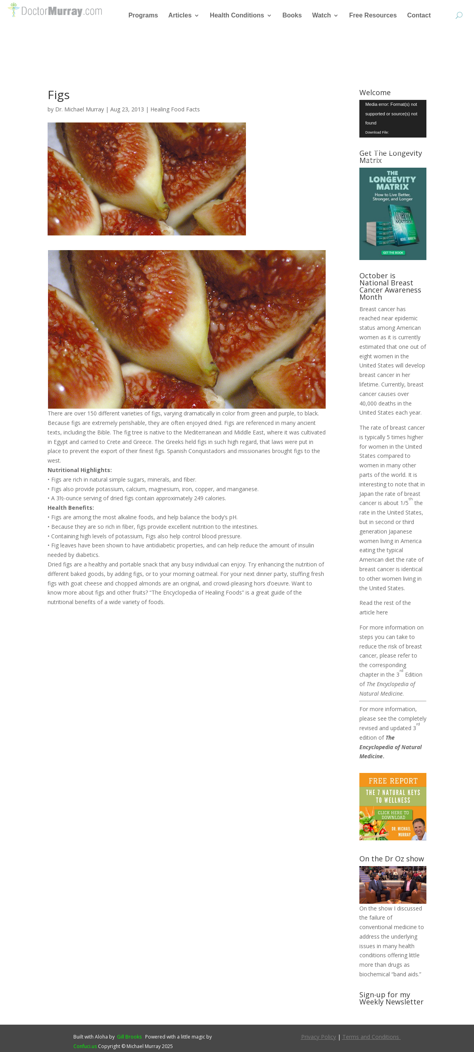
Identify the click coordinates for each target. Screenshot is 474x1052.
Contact (419, 16)
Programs (143, 16)
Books (292, 16)
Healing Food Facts (175, 109)
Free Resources (373, 16)
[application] (393, 119)
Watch (321, 16)
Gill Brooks (129, 1036)
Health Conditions (237, 16)
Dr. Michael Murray (79, 109)
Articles (180, 16)
